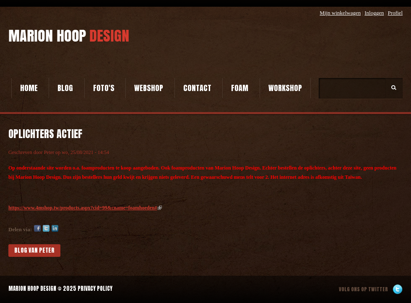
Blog (65, 88)
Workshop (285, 88)
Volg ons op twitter (363, 289)
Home (29, 88)
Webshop (148, 88)
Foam (239, 88)
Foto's (103, 88)
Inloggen (374, 13)
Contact (197, 88)
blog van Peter (34, 250)
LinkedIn (55, 228)
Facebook (37, 228)
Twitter (46, 228)
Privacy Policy (95, 289)
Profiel (395, 13)
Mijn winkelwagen (340, 13)
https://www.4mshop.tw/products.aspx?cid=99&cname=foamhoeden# (85, 208)
